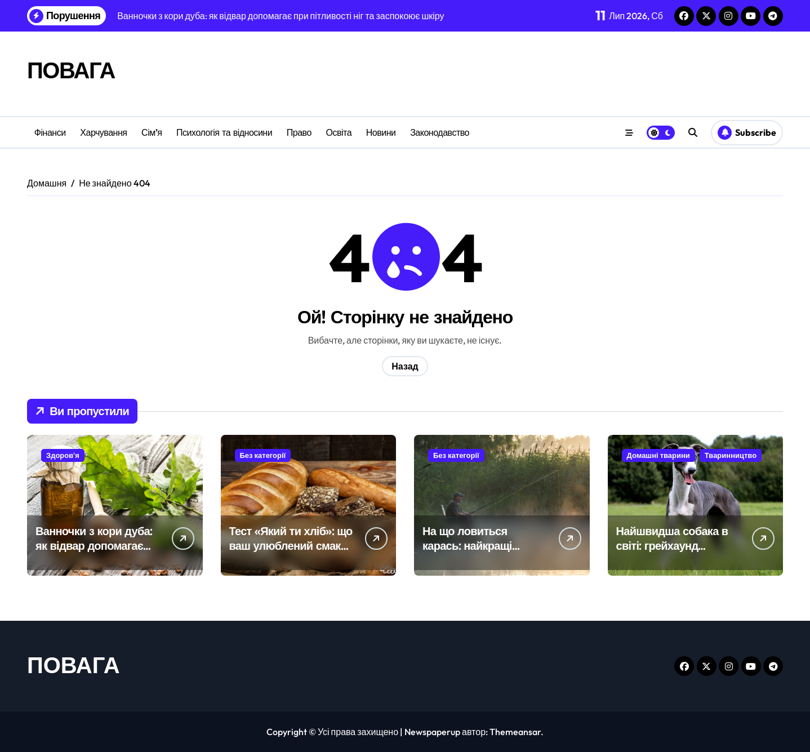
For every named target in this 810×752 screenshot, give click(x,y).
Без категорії (263, 455)
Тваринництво (730, 455)
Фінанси (50, 132)
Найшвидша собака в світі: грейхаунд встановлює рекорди (672, 545)
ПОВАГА (71, 70)
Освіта (338, 132)
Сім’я (151, 132)
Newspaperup (432, 731)
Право (299, 132)
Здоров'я (62, 455)
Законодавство (439, 132)
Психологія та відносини (224, 132)
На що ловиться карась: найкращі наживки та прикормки (481, 545)
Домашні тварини (658, 455)
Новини (381, 132)
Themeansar (515, 731)
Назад (404, 366)
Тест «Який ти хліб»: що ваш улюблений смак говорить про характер (291, 545)
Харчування (103, 132)
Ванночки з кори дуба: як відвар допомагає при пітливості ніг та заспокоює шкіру (93, 553)
